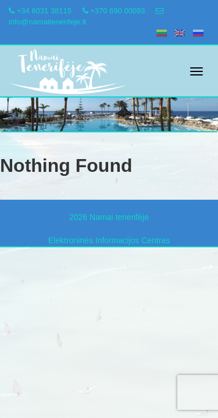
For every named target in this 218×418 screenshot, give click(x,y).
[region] (109, 103)
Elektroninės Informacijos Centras (109, 240)
